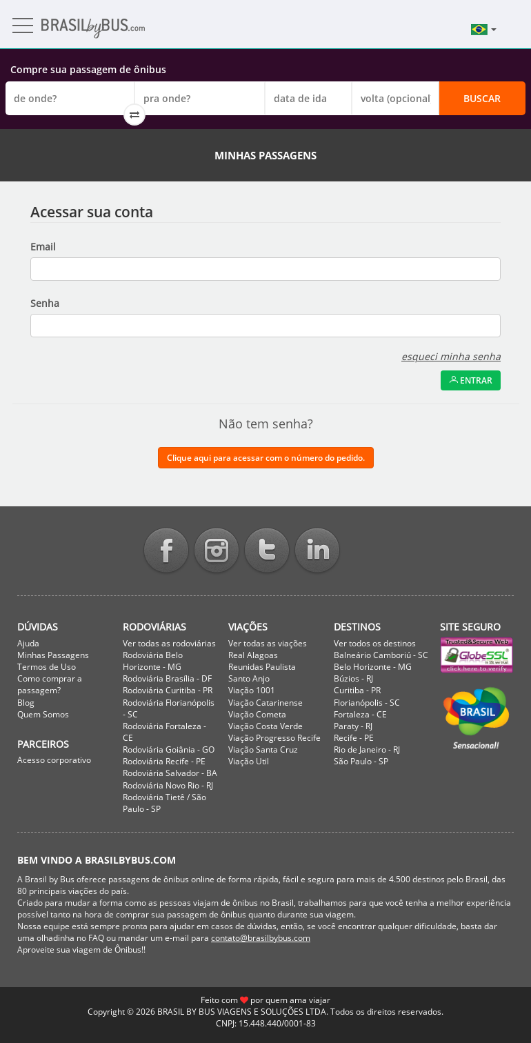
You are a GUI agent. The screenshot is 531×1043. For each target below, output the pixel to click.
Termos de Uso (46, 667)
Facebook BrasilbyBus (166, 551)
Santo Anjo (249, 678)
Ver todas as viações (267, 643)
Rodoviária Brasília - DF (167, 678)
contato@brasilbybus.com (260, 938)
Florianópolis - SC (367, 702)
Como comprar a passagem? (49, 684)
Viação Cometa (257, 714)
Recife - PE (354, 738)
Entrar (470, 380)
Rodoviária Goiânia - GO (168, 749)
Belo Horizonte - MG (373, 667)
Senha (44, 303)
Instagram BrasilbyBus (216, 551)
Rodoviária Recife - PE (164, 761)
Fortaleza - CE (360, 714)
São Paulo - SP (361, 761)
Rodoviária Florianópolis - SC (168, 708)
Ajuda (28, 643)
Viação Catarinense (265, 702)
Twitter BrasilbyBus (267, 551)
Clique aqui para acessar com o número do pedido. (266, 458)
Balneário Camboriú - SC (381, 655)
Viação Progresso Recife (274, 738)
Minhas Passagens (53, 655)
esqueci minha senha (451, 356)
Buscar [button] (482, 98)
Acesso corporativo (54, 760)
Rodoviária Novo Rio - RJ (168, 785)
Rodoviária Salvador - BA (170, 773)
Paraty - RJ (353, 726)
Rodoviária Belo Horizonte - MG (153, 661)
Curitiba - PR (357, 690)
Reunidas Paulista (262, 667)
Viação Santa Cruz (263, 749)
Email (43, 246)
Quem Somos (43, 714)
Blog (25, 702)
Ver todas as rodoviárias (169, 643)
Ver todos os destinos (375, 643)
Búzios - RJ (353, 678)
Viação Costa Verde (265, 726)
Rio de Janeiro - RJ (367, 749)
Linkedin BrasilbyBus (317, 551)
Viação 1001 (251, 690)
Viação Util (248, 761)
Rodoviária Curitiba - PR (167, 690)
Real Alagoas (253, 655)
